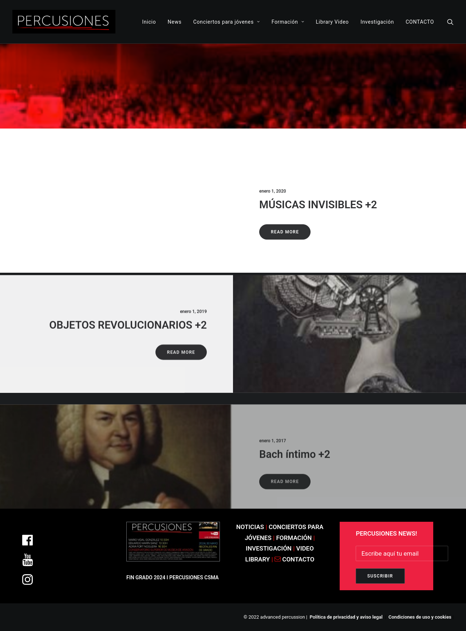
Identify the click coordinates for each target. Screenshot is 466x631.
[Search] (450, 21)
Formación (288, 22)
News (175, 22)
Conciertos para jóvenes (226, 22)
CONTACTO (420, 22)
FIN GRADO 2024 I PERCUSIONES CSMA (172, 577)
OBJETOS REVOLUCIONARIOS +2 (128, 346)
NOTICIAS (250, 527)
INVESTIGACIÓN (269, 548)
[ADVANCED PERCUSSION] (63, 21)
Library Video (332, 22)
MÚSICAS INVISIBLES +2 (318, 204)
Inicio (149, 22)
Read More (285, 231)
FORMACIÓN (294, 537)
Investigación (377, 22)
